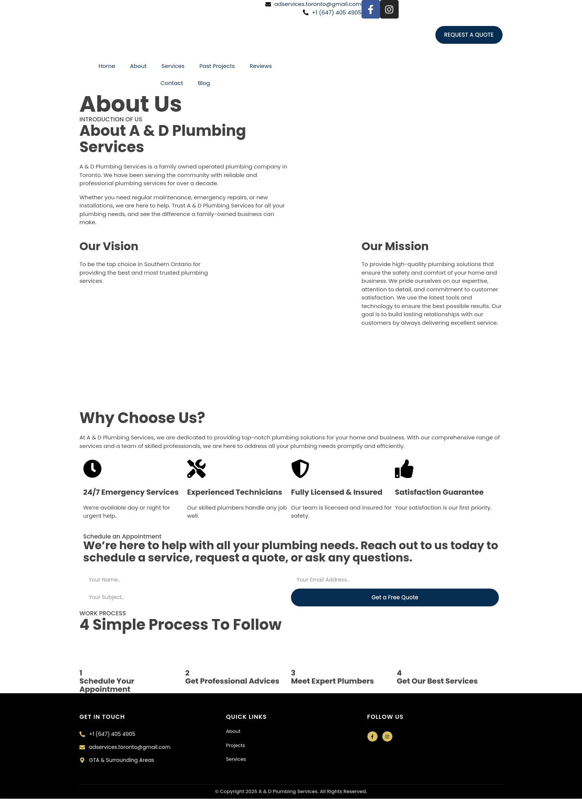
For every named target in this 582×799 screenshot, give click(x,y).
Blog (204, 83)
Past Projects (217, 66)
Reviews (261, 66)
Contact (171, 83)
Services (172, 66)
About (138, 66)
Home (106, 66)
